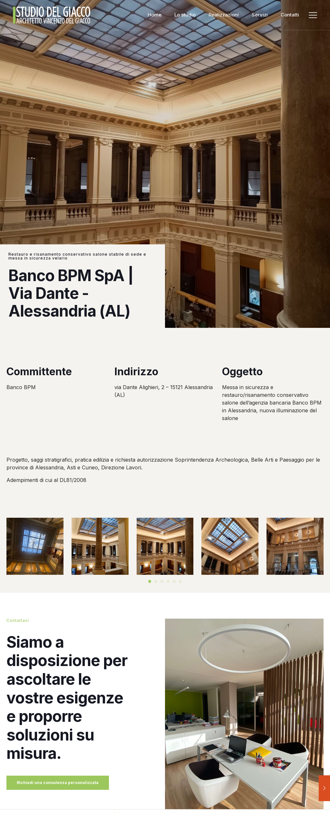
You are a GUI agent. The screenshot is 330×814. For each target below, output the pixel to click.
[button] (149, 581)
